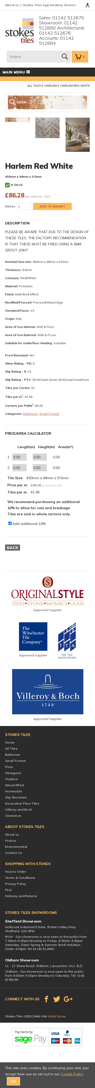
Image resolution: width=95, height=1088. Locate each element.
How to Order (15, 871)
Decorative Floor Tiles (22, 803)
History (10, 840)
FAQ (8, 890)
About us (12, 5)
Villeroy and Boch (18, 809)
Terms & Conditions (20, 878)
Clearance (13, 816)
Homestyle (13, 791)
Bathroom (30, 414)
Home (9, 742)
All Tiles (34, 85)
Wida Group (57, 1016)
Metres (10, 206)
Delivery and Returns (21, 896)
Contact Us (13, 853)
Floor (9, 767)
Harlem (51, 85)
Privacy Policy (15, 884)
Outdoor (11, 779)
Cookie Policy (72, 1074)
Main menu (16, 72)
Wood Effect (14, 785)
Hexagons (13, 773)
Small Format (49, 414)
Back (12, 547)
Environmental (16, 847)
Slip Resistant (16, 797)
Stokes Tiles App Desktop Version (49, 5)
